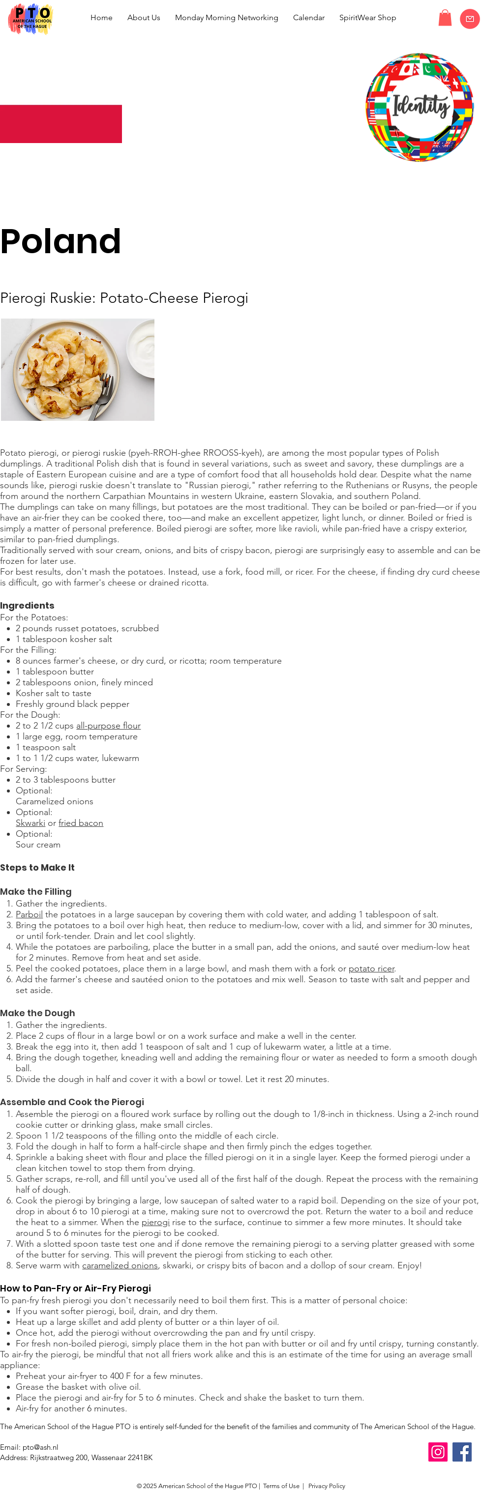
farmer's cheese (105, 582)
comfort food (234, 474)
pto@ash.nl (41, 1447)
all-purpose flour (108, 725)
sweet (316, 463)
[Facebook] (462, 1452)
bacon (257, 550)
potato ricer (371, 968)
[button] (445, 17)
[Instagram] (438, 1452)
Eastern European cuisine (86, 474)
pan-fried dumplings (77, 539)
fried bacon (81, 823)
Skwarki (30, 823)
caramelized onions (120, 1265)
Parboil (29, 914)
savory (359, 463)
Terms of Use (281, 1486)
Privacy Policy (326, 1486)
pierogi (198, 528)
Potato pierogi (28, 452)
